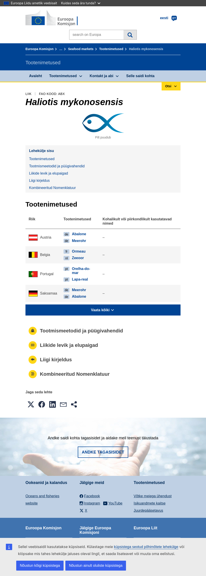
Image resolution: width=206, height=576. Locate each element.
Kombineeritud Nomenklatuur (52, 188)
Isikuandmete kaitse (149, 503)
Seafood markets (81, 49)
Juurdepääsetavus (148, 510)
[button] (30, 404)
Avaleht (35, 76)
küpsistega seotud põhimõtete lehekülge (146, 547)
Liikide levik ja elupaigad (48, 173)
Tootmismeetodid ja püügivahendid (57, 166)
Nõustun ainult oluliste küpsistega (95, 565)
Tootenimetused (111, 49)
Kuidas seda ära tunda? (80, 3)
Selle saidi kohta (140, 76)
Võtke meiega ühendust (153, 496)
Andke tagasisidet (103, 452)
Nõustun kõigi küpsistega (40, 565)
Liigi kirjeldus (39, 180)
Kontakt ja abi (101, 76)
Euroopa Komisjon (39, 49)
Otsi (130, 34)
